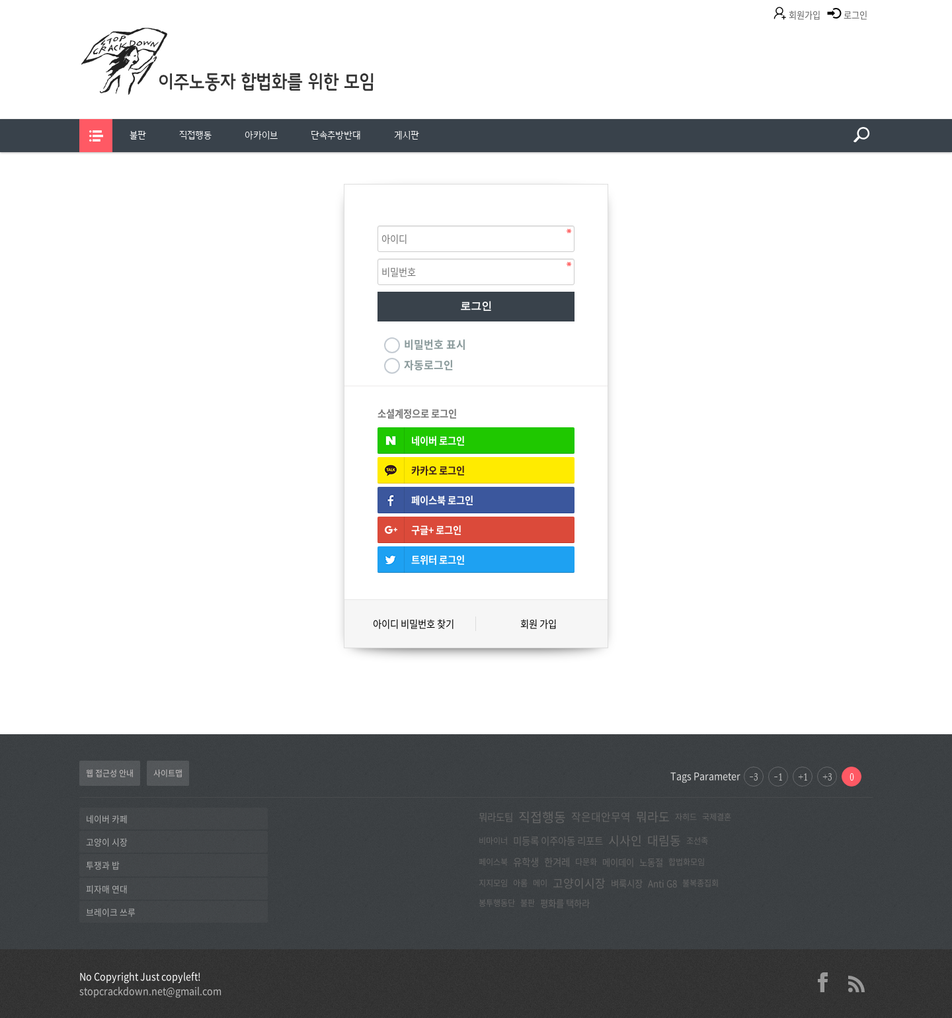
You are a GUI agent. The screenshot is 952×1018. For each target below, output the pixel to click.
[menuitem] (138, 135)
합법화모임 (686, 862)
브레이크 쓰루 (111, 912)
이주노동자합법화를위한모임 (254, 82)
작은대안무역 (601, 816)
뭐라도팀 (496, 817)
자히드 (686, 817)
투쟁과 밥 (103, 865)
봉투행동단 (497, 903)
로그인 (855, 15)
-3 (753, 777)
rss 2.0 (856, 982)
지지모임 (493, 883)
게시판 (406, 135)
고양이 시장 (107, 841)
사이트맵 (167, 773)
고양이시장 (579, 882)
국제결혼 (716, 817)
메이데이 (618, 862)
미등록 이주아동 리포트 (558, 840)
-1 (778, 777)
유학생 (526, 862)
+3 (827, 777)
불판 (138, 135)
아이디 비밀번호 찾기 (413, 623)
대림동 (664, 840)
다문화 (586, 862)
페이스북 (493, 862)
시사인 (625, 840)
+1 (803, 777)
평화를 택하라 (565, 903)
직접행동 (195, 135)
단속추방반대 (336, 135)
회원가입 (804, 15)
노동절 (651, 862)
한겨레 (557, 862)
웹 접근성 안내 (110, 773)
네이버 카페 (107, 818)
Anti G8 (662, 883)
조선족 (697, 841)
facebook (828, 982)
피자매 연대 (107, 888)
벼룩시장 (627, 883)
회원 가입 (538, 623)
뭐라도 (653, 817)
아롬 (520, 883)
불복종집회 (700, 883)
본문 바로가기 (0, 0)
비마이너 (493, 841)
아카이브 (261, 135)
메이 (540, 883)
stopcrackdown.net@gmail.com (150, 991)
